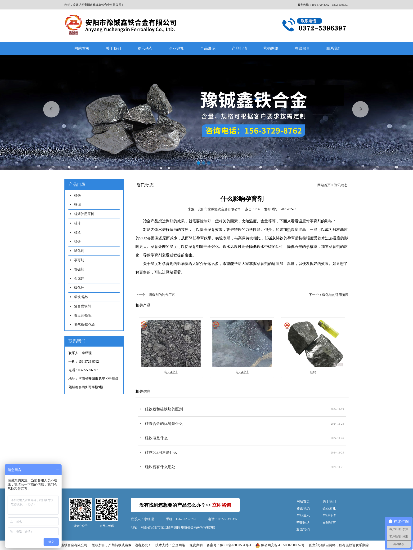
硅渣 (77, 232)
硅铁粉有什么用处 (160, 467)
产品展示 (207, 48)
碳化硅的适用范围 (335, 295)
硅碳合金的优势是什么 (164, 424)
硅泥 (77, 205)
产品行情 (239, 48)
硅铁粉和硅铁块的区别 (164, 409)
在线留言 (302, 48)
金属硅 (79, 278)
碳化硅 (79, 288)
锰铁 (77, 241)
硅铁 (77, 195)
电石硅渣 (171, 372)
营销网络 (270, 48)
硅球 (77, 223)
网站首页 (82, 48)
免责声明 (196, 545)
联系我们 (333, 48)
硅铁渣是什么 (156, 438)
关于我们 (113, 48)
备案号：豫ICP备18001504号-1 (229, 545)
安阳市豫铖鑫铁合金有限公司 (219, 209)
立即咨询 (221, 505)
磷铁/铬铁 (81, 297)
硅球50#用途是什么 (161, 452)
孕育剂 (79, 260)
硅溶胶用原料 (84, 214)
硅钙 (313, 372)
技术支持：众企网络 (170, 545)
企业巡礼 (176, 48)
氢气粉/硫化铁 (84, 324)
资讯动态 (145, 48)
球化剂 (79, 251)
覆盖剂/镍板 (83, 315)
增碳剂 (79, 269)
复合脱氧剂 (82, 306)
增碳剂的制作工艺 (162, 295)
